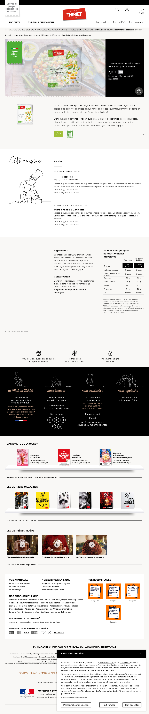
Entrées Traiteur (43, 600)
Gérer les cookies (131, 686)
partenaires (125, 662)
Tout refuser (109, 705)
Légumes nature (31, 35)
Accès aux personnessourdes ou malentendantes (92, 423)
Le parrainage (15, 590)
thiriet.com (14, 654)
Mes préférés (119, 22)
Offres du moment (17, 600)
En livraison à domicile (19, 583)
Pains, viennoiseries (44, 609)
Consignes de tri (19, 657)
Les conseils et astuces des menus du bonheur (40, 622)
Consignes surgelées (61, 583)
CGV (56, 654)
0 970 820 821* (92, 400)
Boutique (45, 612)
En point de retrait (17, 587)
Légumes (18, 35)
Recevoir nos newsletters (46, 477)
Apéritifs (31, 600)
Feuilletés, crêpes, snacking (64, 600)
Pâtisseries (29, 609)
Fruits (67, 606)
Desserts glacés (16, 609)
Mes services (102, 22)
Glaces (75, 606)
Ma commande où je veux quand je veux (56, 407)
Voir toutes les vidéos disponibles (21, 565)
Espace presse (31, 657)
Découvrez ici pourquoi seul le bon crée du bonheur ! (21, 400)
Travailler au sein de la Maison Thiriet (128, 399)
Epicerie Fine (14, 612)
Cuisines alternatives (63, 609)
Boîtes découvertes (30, 612)
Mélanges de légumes (50, 35)
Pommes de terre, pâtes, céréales (33, 606)
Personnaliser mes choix (76, 705)
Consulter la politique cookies (74, 697)
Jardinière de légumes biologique (76, 35)
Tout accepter (132, 705)
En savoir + (59, 632)
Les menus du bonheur (40, 22)
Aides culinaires (56, 606)
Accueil (8, 35)
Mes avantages (136, 22)
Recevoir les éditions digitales (19, 477)
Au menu (13, 622)
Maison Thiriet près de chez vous (56, 399)
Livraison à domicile (50, 587)
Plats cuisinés (32, 603)
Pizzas (80, 600)
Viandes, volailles (69, 603)
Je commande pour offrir (53, 590)
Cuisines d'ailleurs (17, 603)
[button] (127, 10)
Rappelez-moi (92, 414)
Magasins (46, 583)
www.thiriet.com (106, 662)
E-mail (92, 418)
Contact (42, 657)
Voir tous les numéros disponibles (21, 520)
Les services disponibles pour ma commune (36, 654)
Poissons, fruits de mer (50, 603)
